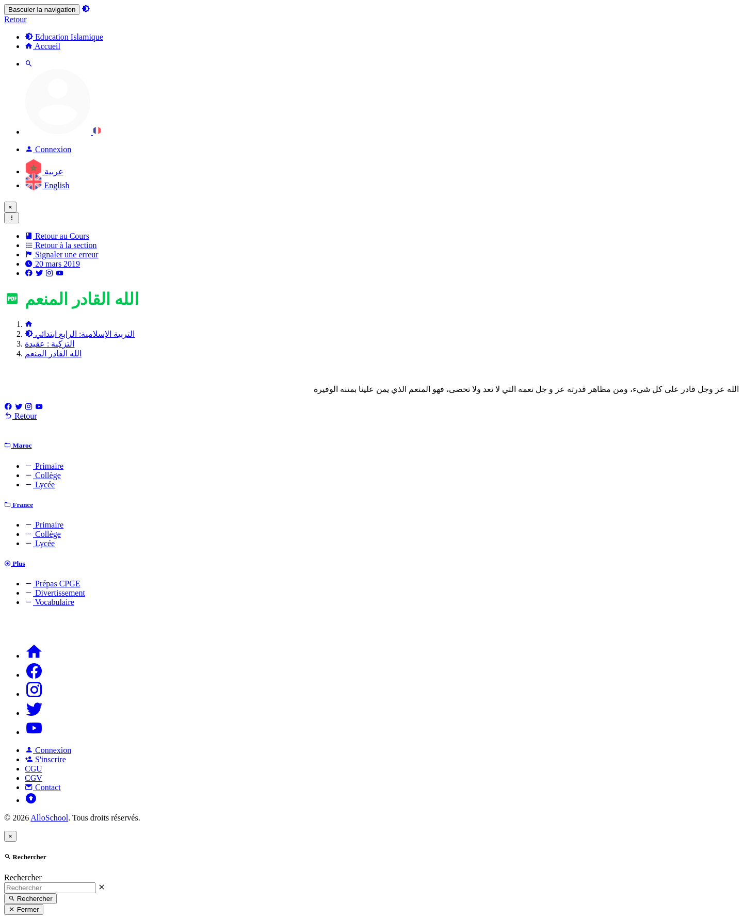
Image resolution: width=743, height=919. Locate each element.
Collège (43, 475)
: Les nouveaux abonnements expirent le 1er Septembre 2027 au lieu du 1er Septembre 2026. (288, 206)
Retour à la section (61, 245)
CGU (33, 768)
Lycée (40, 484)
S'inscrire (45, 759)
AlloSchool (49, 817)
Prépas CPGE (52, 583)
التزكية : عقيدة (49, 343)
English (47, 185)
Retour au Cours (57, 236)
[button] (63, 131)
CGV (33, 778)
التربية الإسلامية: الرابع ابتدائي (80, 334)
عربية (44, 171)
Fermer (23, 909)
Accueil (42, 46)
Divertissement (55, 592)
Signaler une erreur (62, 254)
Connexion (48, 750)
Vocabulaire (49, 602)
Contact (43, 787)
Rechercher (23, 877)
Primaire (44, 466)
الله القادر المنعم (53, 353)
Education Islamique (64, 36)
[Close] (10, 207)
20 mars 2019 (52, 263)
